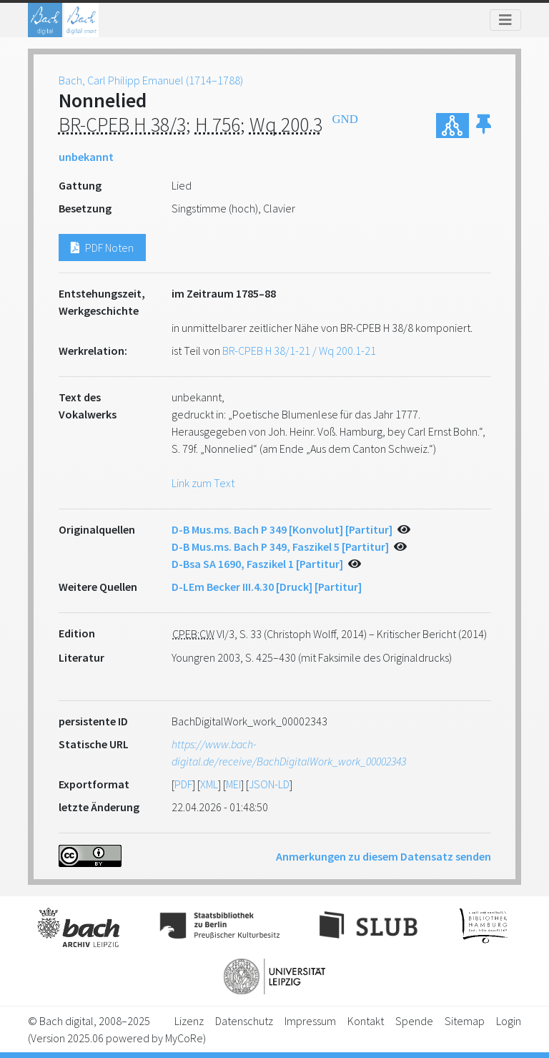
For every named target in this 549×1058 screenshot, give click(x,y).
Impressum (310, 1021)
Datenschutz (244, 1021)
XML (209, 784)
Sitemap (465, 1021)
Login (508, 1021)
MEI (233, 784)
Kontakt (365, 1021)
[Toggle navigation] (505, 20)
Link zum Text (203, 483)
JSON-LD (269, 784)
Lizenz (189, 1021)
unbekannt (86, 157)
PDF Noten (102, 247)
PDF (183, 784)
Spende (414, 1021)
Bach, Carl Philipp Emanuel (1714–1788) (151, 80)
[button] (483, 125)
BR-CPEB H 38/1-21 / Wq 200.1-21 (299, 350)
